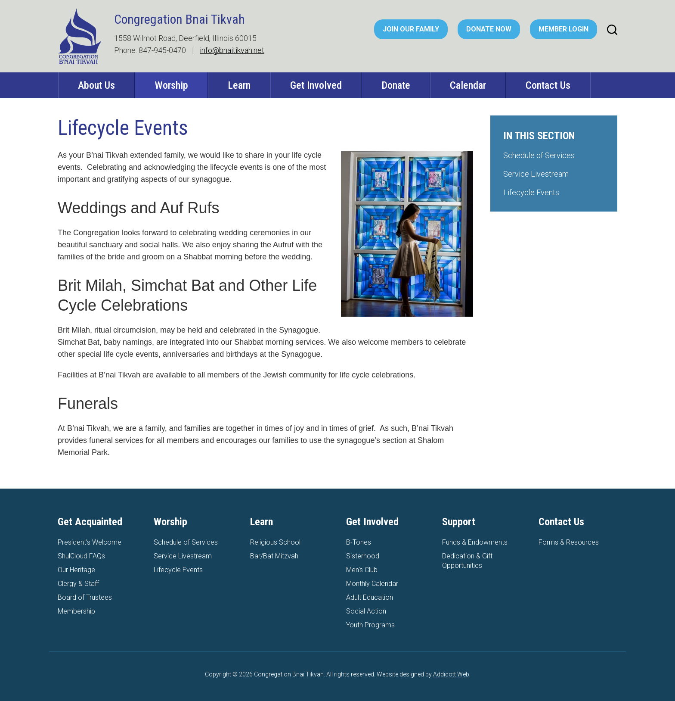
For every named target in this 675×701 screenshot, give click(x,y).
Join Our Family (411, 29)
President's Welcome (89, 542)
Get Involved (316, 85)
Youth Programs (370, 625)
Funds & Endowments (475, 542)
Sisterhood (362, 556)
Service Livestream (536, 173)
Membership (76, 611)
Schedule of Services (539, 155)
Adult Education (369, 597)
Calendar (468, 85)
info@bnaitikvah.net (232, 50)
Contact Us (548, 85)
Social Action (366, 611)
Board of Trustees (85, 597)
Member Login (563, 29)
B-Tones (358, 542)
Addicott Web (451, 674)
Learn (239, 85)
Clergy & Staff (78, 583)
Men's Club (362, 570)
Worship (171, 85)
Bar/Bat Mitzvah (274, 556)
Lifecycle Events (531, 192)
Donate (395, 85)
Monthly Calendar (372, 583)
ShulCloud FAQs (81, 556)
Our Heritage (76, 570)
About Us (96, 85)
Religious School (275, 542)
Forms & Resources (569, 542)
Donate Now (488, 29)
